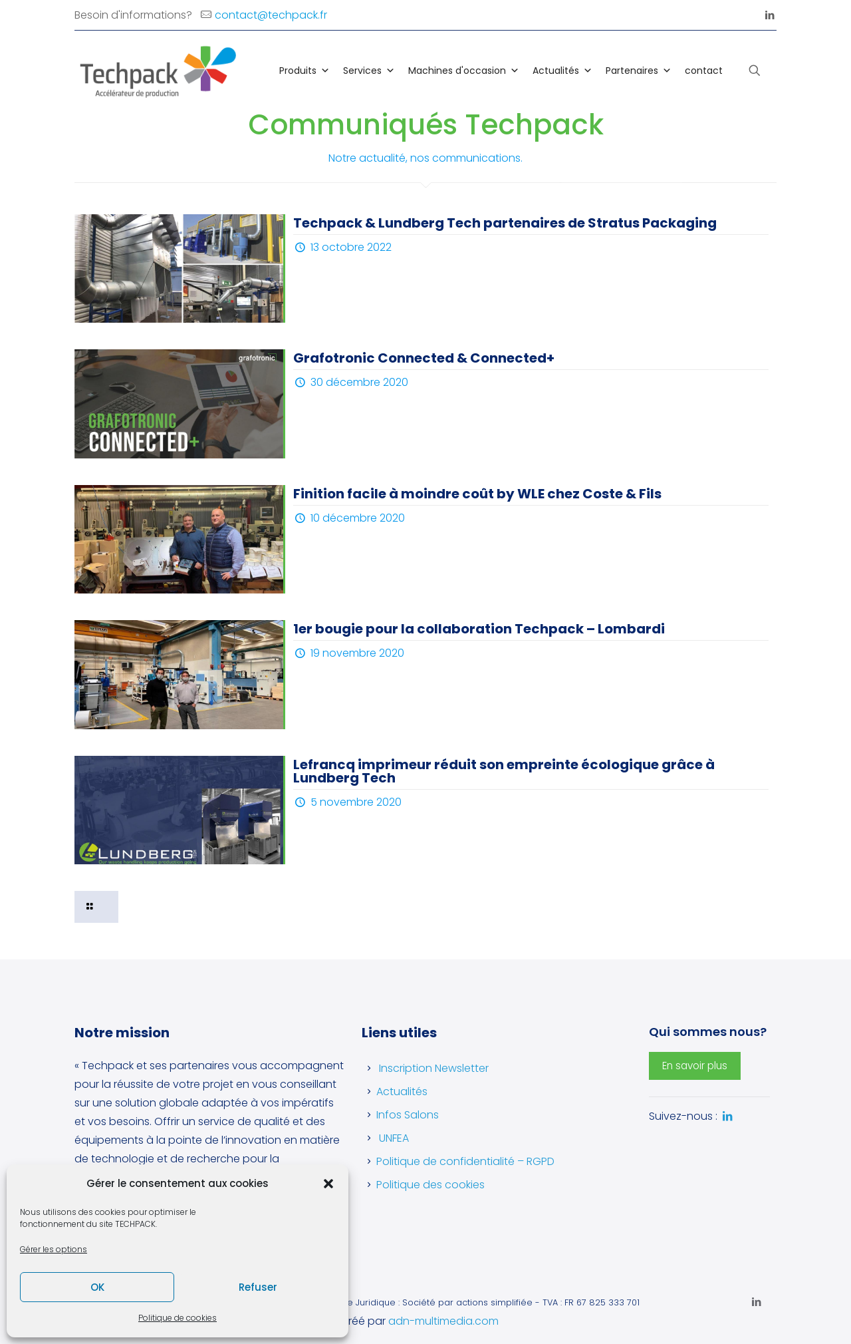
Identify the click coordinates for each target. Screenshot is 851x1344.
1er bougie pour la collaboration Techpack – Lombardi (479, 628)
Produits (304, 70)
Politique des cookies (430, 1184)
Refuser (258, 1287)
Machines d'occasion (463, 70)
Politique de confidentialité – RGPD (465, 1161)
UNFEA (394, 1138)
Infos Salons (407, 1114)
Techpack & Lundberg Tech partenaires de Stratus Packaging (505, 223)
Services (369, 70)
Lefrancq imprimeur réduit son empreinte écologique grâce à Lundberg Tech (504, 771)
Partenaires (638, 70)
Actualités (562, 70)
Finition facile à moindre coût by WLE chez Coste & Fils (477, 493)
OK (97, 1287)
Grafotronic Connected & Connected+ (423, 358)
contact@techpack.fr (271, 15)
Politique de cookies (177, 1317)
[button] (328, 1183)
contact (704, 70)
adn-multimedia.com (443, 1321)
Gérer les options (53, 1249)
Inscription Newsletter (434, 1068)
